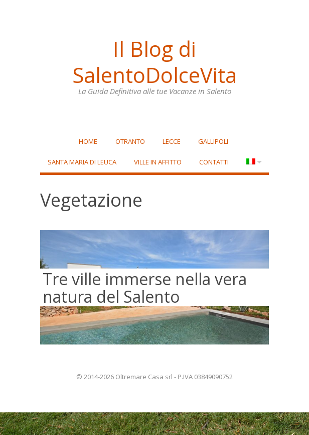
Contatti (229, 163)
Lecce (172, 142)
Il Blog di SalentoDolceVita (154, 61)
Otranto (130, 142)
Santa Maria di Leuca (97, 163)
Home (88, 142)
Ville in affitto (173, 163)
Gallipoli (213, 142)
